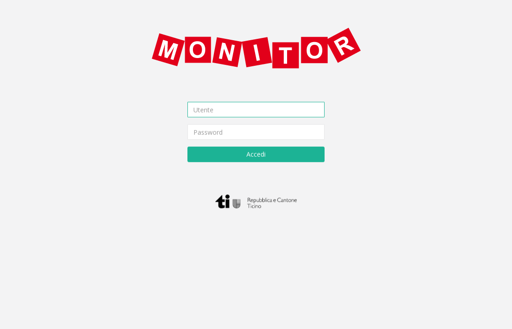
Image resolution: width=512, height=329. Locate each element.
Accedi (256, 154)
